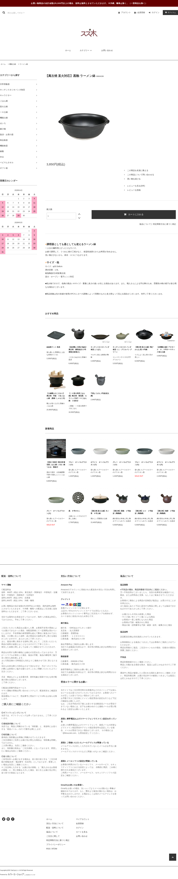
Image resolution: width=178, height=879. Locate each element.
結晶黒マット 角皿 (53, 347)
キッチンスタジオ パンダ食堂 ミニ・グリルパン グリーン (122, 349)
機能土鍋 (12, 64)
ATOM (54, 849)
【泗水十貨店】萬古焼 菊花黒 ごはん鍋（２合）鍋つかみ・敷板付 (56, 464)
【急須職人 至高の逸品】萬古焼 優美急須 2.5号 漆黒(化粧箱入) (78, 349)
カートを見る (81, 832)
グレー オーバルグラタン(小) (122, 463)
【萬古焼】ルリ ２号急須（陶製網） (144, 512)
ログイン (155, 12)
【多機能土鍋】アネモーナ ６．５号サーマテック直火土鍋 (166, 349)
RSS (48, 849)
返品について (145, 224)
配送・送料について (55, 828)
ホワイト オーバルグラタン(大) (166, 463)
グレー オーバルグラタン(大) (56, 512)
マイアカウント (82, 819)
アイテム (170, 12)
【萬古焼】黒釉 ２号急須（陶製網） (122, 512)
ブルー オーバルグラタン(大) (144, 463)
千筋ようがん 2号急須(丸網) (100, 394)
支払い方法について (55, 823)
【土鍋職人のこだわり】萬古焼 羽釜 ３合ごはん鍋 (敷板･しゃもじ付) (56, 395)
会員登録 (141, 12)
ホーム (68, 50)
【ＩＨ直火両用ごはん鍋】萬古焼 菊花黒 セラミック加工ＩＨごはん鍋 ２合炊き (78, 397)
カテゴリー (86, 50)
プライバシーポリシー (55, 844)
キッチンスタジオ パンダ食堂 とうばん (100, 348)
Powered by (17, 874)
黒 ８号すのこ (74, 511)
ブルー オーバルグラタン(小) (78, 463)
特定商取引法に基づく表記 (164, 224)
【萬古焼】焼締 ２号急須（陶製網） (166, 512)
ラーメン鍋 (24, 64)
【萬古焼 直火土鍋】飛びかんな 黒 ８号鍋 (144, 348)
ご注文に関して (53, 836)
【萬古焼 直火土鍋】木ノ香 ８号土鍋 (100, 512)
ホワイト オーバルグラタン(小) (100, 463)
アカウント (126, 12)
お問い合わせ (107, 50)
